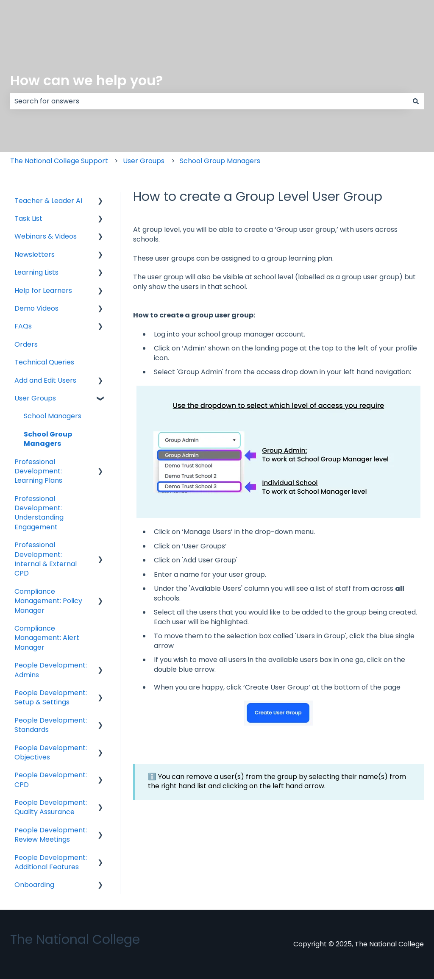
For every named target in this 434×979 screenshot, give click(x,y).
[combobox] (209, 101)
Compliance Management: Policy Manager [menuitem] (48, 601)
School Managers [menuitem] (52, 416)
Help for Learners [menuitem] (43, 290)
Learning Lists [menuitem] (36, 272)
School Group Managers (220, 161)
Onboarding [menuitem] (34, 885)
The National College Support (59, 161)
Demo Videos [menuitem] (36, 308)
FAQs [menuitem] (23, 326)
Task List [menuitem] (28, 218)
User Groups (143, 161)
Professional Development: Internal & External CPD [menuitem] (45, 559)
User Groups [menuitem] (35, 398)
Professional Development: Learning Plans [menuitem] (38, 471)
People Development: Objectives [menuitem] (50, 752)
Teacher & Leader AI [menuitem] (48, 201)
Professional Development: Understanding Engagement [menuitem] (39, 513)
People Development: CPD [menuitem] (50, 779)
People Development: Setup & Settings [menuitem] (50, 697)
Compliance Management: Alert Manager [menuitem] (46, 637)
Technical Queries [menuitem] (44, 362)
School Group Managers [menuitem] (48, 438)
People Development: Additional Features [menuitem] (50, 862)
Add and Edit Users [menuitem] (45, 380)
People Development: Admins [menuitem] (50, 669)
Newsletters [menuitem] (34, 254)
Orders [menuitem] (26, 344)
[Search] (416, 101)
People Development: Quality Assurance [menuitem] (50, 807)
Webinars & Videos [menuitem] (45, 236)
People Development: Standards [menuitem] (50, 724)
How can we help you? (86, 80)
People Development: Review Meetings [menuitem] (50, 834)
